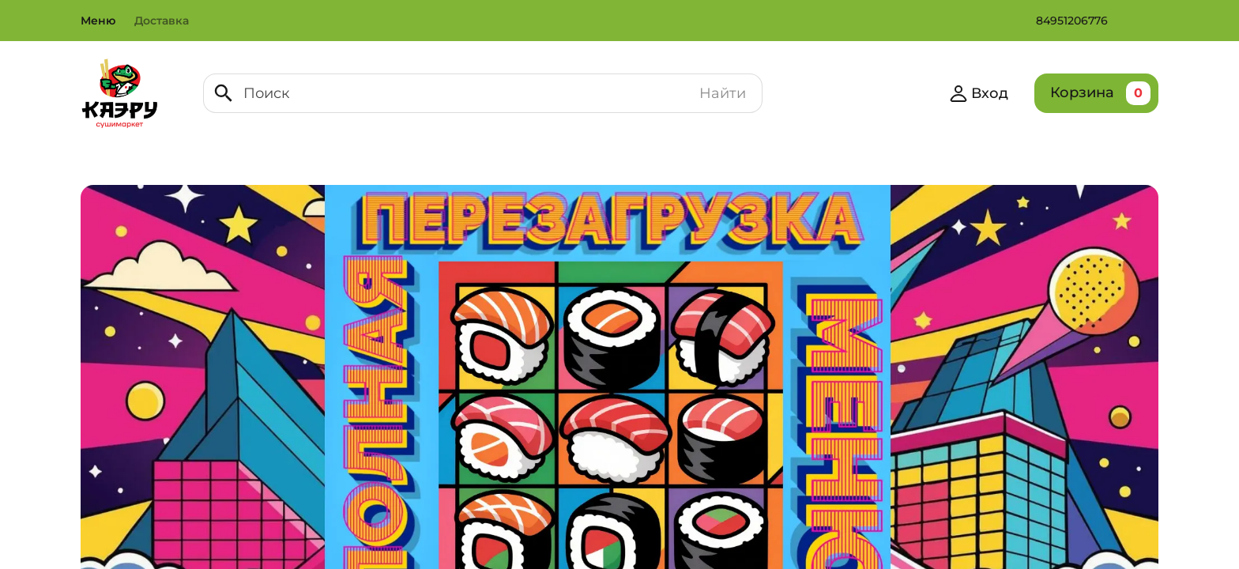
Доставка (164, 20)
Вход (976, 93)
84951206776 (1074, 20)
